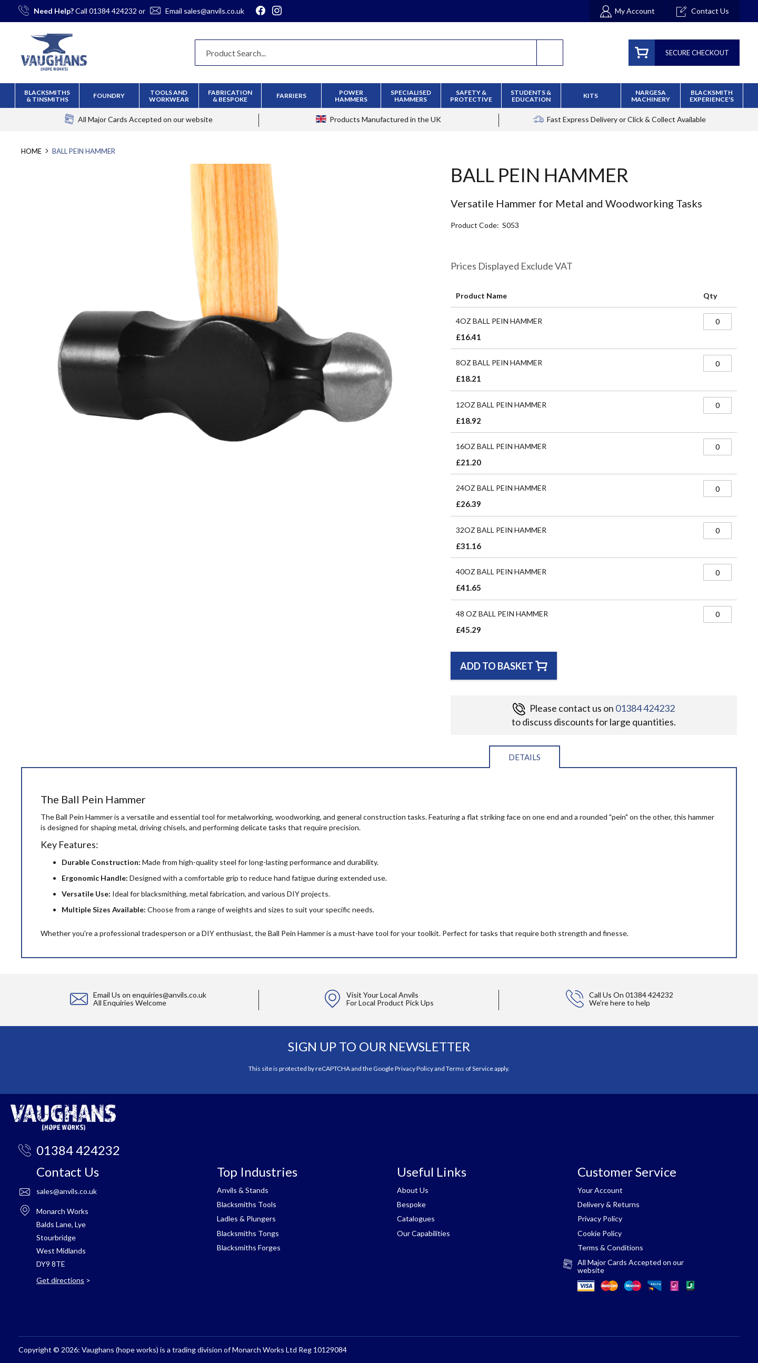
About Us (412, 1190)
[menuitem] (230, 96)
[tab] (524, 756)
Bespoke (411, 1204)
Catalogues (416, 1218)
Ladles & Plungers (246, 1218)
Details (524, 757)
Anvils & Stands (242, 1190)
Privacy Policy (414, 1068)
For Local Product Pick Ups (390, 1002)
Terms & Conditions (610, 1247)
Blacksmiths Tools (246, 1204)
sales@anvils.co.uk (214, 10)
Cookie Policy (599, 1233)
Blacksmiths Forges (249, 1247)
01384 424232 (113, 10)
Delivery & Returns (608, 1204)
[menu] (379, 95)
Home (31, 151)
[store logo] (54, 52)
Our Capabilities (423, 1233)
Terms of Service (469, 1068)
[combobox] (379, 52)
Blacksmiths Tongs (248, 1233)
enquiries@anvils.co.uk (169, 994)
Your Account (600, 1190)
